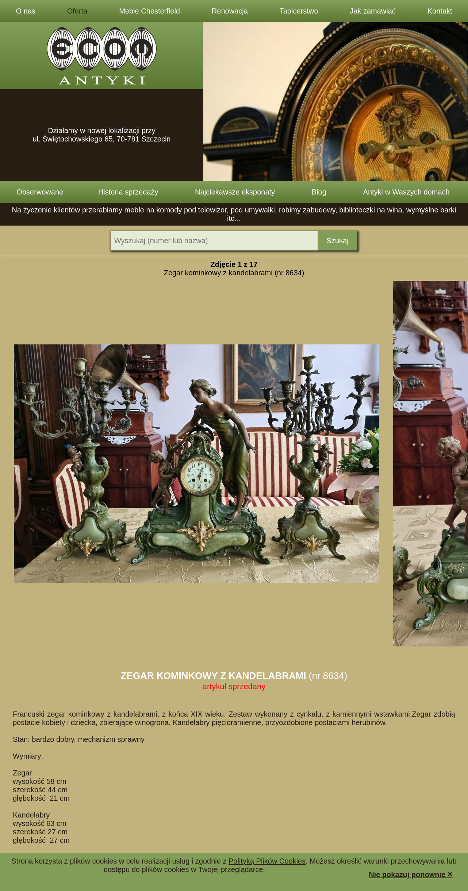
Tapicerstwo (299, 11)
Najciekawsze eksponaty (235, 192)
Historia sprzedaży (128, 192)
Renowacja (230, 11)
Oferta (77, 11)
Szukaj (338, 241)
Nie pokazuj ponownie (411, 874)
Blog (319, 192)
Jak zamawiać (373, 11)
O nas (25, 11)
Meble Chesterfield (149, 11)
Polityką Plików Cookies (267, 861)
